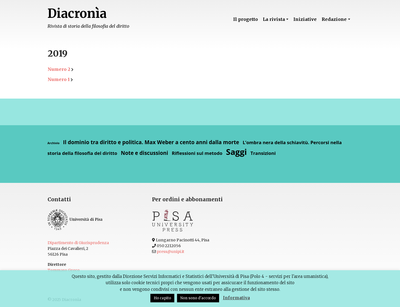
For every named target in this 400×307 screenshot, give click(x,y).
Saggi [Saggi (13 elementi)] (236, 151)
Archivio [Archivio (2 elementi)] (54, 143)
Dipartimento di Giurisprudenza (78, 242)
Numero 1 (59, 79)
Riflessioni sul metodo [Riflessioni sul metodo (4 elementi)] (197, 153)
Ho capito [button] (162, 298)
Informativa (236, 297)
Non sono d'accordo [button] (198, 298)
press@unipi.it (170, 251)
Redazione (334, 19)
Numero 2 (59, 69)
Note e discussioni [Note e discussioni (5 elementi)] (144, 153)
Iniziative (305, 19)
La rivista (274, 19)
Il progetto (245, 19)
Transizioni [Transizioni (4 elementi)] (263, 153)
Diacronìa (77, 13)
